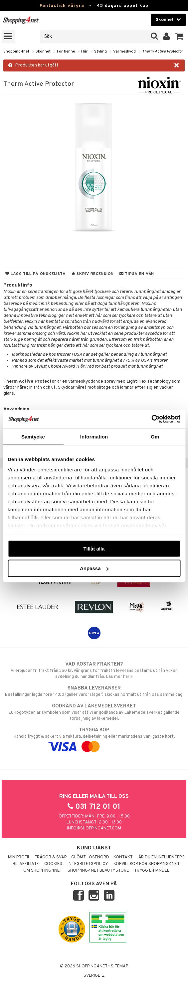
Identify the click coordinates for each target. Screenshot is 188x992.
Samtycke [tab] (33, 436)
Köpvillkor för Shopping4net (146, 864)
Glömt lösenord (90, 857)
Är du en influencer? (161, 857)
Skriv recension (93, 274)
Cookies (53, 864)
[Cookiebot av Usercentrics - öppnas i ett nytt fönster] (151, 419)
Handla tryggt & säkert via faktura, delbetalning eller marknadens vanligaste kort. (94, 738)
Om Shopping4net (42, 870)
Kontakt (123, 857)
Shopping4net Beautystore (98, 870)
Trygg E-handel (151, 870)
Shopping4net (16, 51)
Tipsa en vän (136, 274)
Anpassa (94, 568)
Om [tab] (155, 436)
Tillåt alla (94, 548)
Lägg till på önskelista (35, 274)
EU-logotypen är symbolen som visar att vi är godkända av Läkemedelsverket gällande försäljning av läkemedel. (94, 712)
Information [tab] (94, 436)
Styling (100, 51)
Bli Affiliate (26, 864)
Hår (84, 51)
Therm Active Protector (162, 51)
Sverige (94, 975)
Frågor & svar (51, 857)
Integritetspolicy (88, 864)
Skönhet (43, 51)
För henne (66, 51)
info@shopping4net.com (94, 828)
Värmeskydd (124, 51)
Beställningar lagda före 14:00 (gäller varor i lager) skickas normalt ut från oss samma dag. (94, 691)
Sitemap (119, 966)
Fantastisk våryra (62, 6)
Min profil (19, 857)
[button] (179, 36)
